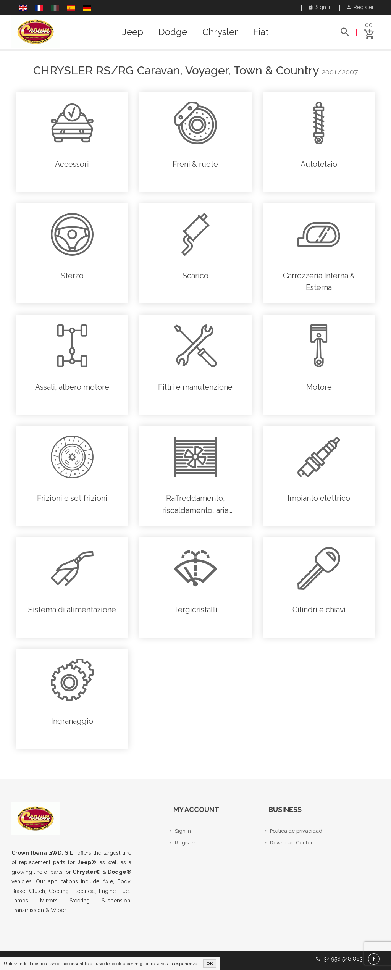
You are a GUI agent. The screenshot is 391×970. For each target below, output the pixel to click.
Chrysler (220, 32)
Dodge (172, 32)
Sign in (320, 7)
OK (209, 963)
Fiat (260, 32)
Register (360, 7)
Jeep (132, 32)
